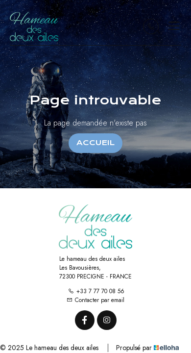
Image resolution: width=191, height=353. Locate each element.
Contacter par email (95, 300)
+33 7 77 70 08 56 (96, 291)
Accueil (95, 142)
